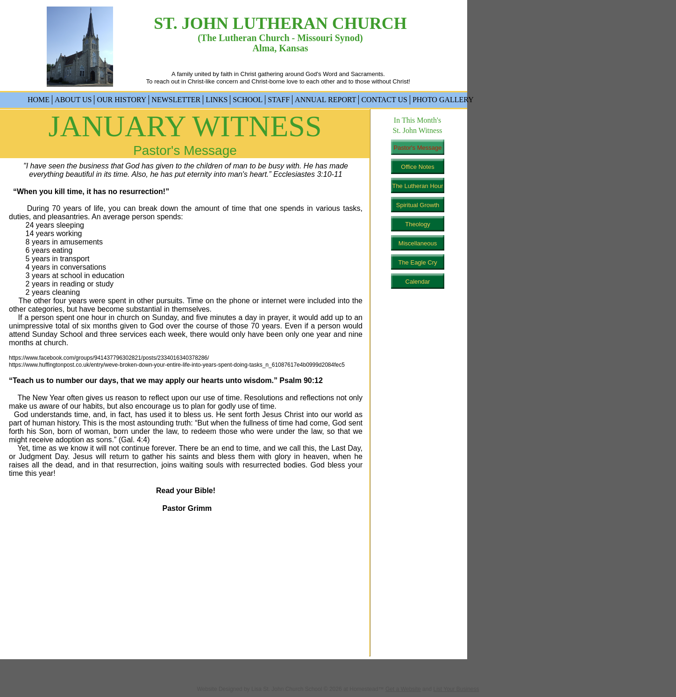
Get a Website (403, 689)
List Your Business (456, 689)
